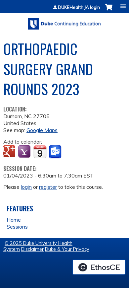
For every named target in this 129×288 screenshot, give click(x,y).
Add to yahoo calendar (25, 152)
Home (14, 219)
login (26, 186)
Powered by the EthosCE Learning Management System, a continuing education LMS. (99, 267)
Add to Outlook (56, 152)
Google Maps (42, 130)
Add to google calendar (10, 152)
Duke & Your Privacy (67, 249)
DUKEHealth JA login (79, 7)
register (48, 186)
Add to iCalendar (40, 151)
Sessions (17, 226)
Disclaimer (32, 249)
